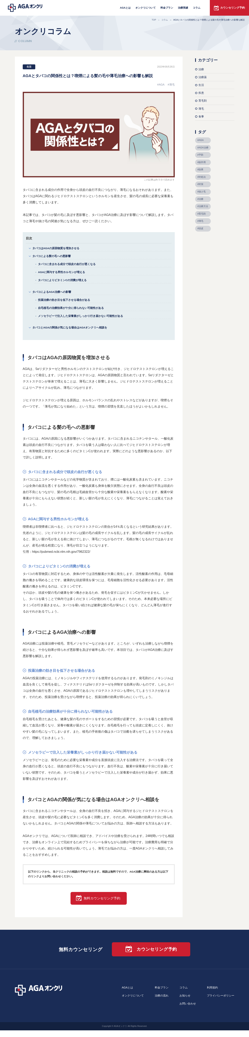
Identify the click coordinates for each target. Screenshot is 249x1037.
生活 (29, 66)
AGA (162, 84)
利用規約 (212, 994)
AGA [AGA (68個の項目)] (201, 140)
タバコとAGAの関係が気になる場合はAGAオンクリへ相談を (72, 333)
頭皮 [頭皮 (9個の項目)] (201, 228)
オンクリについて (145, 7)
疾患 (201, 92)
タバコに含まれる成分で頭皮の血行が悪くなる (69, 265)
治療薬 (202, 77)
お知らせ (184, 1002)
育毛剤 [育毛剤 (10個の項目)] (202, 213)
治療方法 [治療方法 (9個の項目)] (203, 206)
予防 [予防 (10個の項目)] (201, 154)
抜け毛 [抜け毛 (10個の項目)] (202, 191)
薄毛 (172, 84)
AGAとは (125, 7)
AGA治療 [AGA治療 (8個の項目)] (203, 147)
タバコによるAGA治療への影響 (53, 295)
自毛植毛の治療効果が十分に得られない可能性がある (73, 312)
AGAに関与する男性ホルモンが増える (63, 274)
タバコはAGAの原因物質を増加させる (57, 248)
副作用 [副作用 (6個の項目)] (202, 162)
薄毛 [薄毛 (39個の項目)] (201, 221)
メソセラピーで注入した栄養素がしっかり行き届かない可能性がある (83, 320)
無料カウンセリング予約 (103, 904)
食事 (201, 116)
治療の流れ (161, 1002)
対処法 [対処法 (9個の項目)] (202, 177)
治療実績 (183, 7)
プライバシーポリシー (220, 1002)
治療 (201, 69)
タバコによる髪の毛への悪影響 (52, 257)
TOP (154, 20)
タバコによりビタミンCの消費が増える (64, 282)
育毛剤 (202, 100)
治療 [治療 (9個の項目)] (201, 199)
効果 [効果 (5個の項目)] (201, 169)
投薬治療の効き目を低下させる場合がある (66, 303)
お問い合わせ (187, 1010)
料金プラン (166, 7)
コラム (196, 7)
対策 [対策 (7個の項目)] (201, 184)
